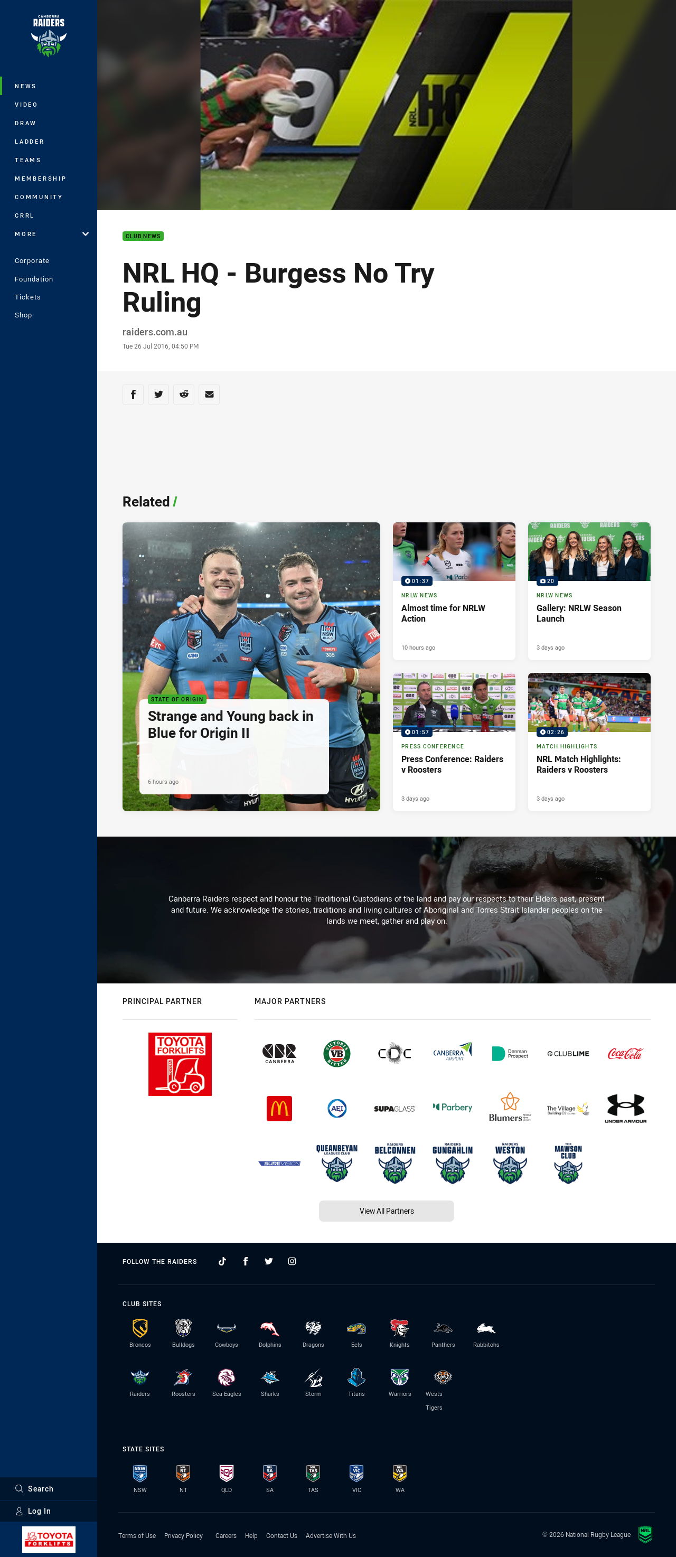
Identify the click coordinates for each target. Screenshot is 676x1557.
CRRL (25, 215)
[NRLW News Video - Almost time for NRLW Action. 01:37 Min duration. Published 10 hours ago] (454, 591)
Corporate (32, 260)
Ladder (30, 141)
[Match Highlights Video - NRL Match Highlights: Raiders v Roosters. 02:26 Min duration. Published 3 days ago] (589, 742)
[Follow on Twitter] (269, 1261)
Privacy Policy (183, 1535)
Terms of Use (137, 1535)
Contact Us (281, 1535)
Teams (28, 160)
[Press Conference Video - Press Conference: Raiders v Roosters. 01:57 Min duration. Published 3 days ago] (454, 742)
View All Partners (387, 1211)
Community (39, 197)
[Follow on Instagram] (292, 1261)
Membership (41, 178)
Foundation (34, 279)
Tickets (28, 297)
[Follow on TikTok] (222, 1261)
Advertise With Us (331, 1535)
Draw (26, 123)
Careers (226, 1535)
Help (251, 1535)
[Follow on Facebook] (245, 1261)
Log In (33, 1511)
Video (27, 104)
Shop (23, 315)
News (26, 86)
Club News (143, 236)
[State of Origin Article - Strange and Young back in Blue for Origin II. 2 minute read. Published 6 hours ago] (251, 666)
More (52, 234)
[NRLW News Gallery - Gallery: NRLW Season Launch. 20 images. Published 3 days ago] (589, 591)
